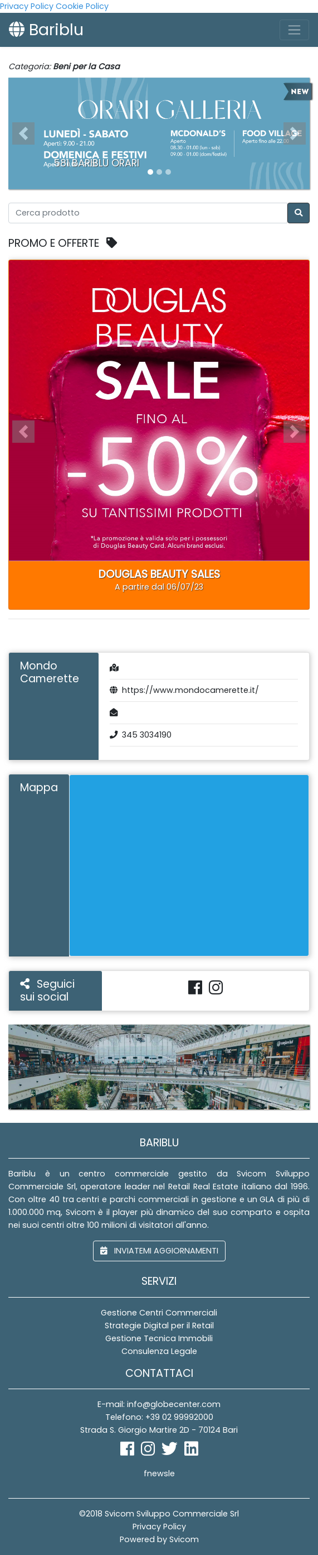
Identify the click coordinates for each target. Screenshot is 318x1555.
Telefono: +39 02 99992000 (159, 1417)
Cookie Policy (82, 6)
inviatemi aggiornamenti (159, 1250)
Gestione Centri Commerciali (159, 1312)
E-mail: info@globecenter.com (159, 1404)
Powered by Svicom (159, 1539)
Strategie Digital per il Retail (159, 1325)
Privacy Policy (26, 6)
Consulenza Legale (159, 1351)
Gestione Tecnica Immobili (159, 1338)
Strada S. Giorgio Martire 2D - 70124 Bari (159, 1430)
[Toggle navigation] (294, 30)
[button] (23, 133)
